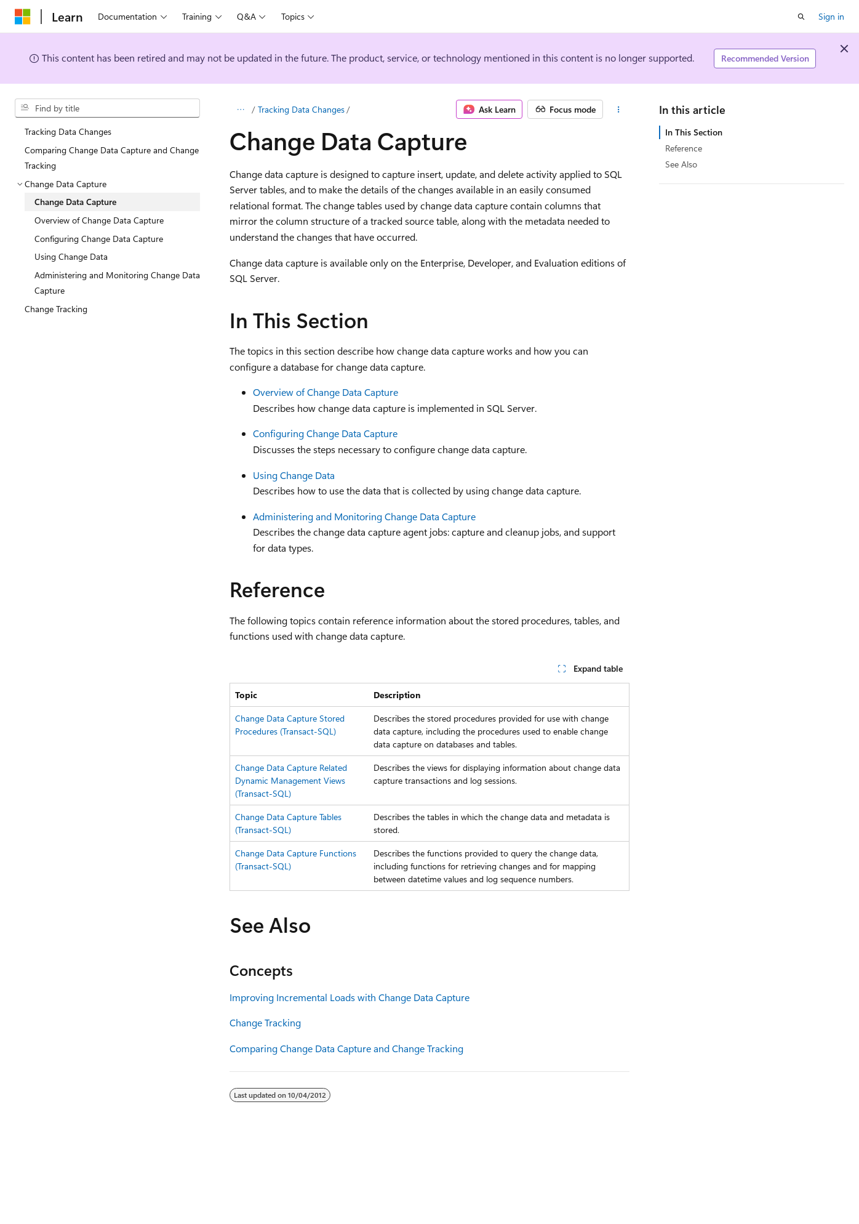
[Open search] (801, 17)
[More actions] (618, 109)
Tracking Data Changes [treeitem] (68, 131)
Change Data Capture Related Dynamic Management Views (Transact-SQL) (291, 780)
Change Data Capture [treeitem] (75, 201)
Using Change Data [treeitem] (71, 256)
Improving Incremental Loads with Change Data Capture (349, 997)
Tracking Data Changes (301, 109)
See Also (681, 164)
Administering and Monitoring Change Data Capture (364, 516)
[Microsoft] (23, 17)
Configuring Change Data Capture (325, 433)
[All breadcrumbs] (240, 109)
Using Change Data (294, 475)
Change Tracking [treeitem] (56, 309)
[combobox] (107, 108)
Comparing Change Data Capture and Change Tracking (346, 1048)
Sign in (831, 16)
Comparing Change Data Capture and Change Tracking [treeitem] (112, 158)
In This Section (693, 132)
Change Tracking (265, 1022)
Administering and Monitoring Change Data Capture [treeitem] (117, 283)
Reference (683, 148)
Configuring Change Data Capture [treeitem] (98, 238)
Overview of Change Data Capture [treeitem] (99, 220)
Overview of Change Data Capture (325, 391)
